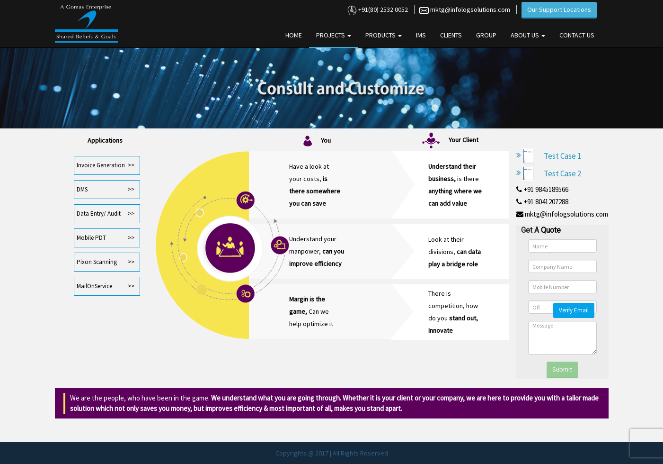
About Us (528, 35)
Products (383, 35)
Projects (333, 35)
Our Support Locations (559, 9)
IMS (421, 35)
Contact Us (576, 35)
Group (486, 35)
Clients (451, 35)
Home (293, 35)
